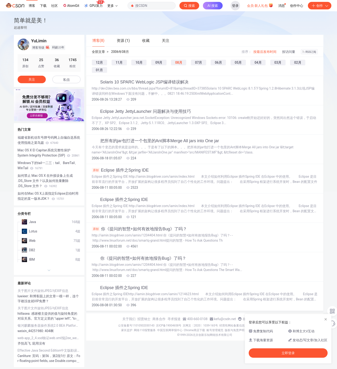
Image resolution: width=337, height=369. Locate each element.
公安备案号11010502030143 (136, 325)
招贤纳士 (144, 319)
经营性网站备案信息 (232, 325)
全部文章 (98, 52)
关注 (31, 79)
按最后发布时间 (264, 52)
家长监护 (126, 330)
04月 (258, 62)
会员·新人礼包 (260, 5)
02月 (297, 62)
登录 (235, 6)
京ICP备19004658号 (169, 325)
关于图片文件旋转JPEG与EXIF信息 (43, 291)
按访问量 (288, 52)
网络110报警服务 (144, 330)
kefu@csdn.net (225, 319)
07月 (198, 62)
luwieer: (24, 296)
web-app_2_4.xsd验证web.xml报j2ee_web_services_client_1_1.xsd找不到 (49, 338)
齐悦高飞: (25, 343)
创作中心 (296, 6)
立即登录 (288, 353)
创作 (319, 6)
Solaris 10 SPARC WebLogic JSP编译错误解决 (144, 82)
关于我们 (129, 319)
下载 (43, 6)
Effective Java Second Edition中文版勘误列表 (49, 350)
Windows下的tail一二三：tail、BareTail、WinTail (48, 165)
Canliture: (25, 356)
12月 (99, 62)
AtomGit (70, 5)
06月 (218, 62)
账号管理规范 (214, 330)
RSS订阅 (309, 52)
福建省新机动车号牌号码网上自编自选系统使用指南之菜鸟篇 (49, 140)
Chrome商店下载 (194, 330)
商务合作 (159, 319)
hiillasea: (24, 313)
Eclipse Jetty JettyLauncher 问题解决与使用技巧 (145, 111)
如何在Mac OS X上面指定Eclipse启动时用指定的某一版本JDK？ (48, 196)
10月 (139, 62)
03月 (277, 62)
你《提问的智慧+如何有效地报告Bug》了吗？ (139, 229)
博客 (32, 6)
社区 (54, 6)
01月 (99, 70)
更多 (112, 6)
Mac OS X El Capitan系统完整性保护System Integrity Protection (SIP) (49, 152)
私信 (66, 80)
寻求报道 (174, 319)
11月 (119, 62)
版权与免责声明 (234, 330)
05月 (238, 62)
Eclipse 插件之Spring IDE (120, 170)
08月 (178, 62)
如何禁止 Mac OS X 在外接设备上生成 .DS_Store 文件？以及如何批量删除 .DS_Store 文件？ (45, 181)
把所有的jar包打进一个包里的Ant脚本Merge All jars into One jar (159, 140)
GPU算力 (94, 4)
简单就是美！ (31, 20)
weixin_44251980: (31, 331)
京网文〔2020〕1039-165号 (200, 325)
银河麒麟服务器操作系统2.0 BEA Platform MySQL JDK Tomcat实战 (49, 325)
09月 (158, 62)
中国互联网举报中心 (169, 330)
